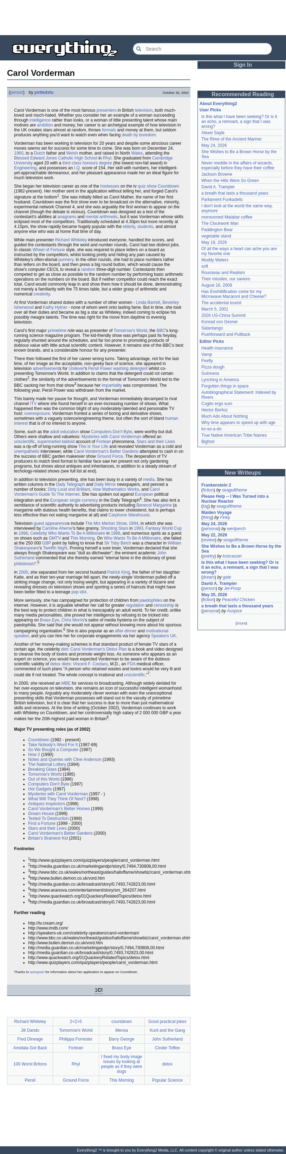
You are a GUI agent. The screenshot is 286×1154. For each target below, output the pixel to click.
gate (227, 577)
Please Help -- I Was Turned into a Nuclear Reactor (234, 499)
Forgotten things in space (225, 386)
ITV (33, 403)
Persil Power (100, 368)
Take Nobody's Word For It (53, 744)
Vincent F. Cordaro (90, 663)
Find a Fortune (42, 823)
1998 (23, 533)
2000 (23, 572)
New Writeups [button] (243, 473)
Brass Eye (49, 620)
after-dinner (125, 630)
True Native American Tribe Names (234, 435)
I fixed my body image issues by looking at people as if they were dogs (121, 1064)
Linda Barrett (148, 302)
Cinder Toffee (167, 1047)
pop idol (78, 591)
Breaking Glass (42, 769)
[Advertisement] (143, 17)
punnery (65, 259)
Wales (137, 153)
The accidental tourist (221, 302)
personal (211, 528)
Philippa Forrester (76, 1039)
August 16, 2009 (216, 285)
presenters (107, 110)
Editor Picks (212, 341)
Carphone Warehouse (129, 515)
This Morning (82, 538)
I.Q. (77, 167)
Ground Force (110, 456)
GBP (46, 543)
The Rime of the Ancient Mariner (231, 139)
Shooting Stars (114, 528)
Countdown (168, 186)
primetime (57, 330)
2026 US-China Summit (223, 315)
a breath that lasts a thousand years (234, 193)
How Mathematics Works (115, 489)
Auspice (234, 610)
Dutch (39, 153)
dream (209, 577)
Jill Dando (30, 1030)
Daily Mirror (105, 484)
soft (204, 266)
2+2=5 (76, 1021)
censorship (164, 605)
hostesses (109, 186)
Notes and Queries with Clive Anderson (65, 759)
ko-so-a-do (211, 428)
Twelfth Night (55, 548)
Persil (30, 1080)
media (149, 479)
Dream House (41, 813)
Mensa (121, 1030)
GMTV (55, 538)
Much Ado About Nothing (224, 416)
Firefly (207, 360)
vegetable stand (216, 236)
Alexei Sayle (213, 132)
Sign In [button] (243, 65)
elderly (129, 226)
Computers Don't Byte (111, 431)
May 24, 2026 (214, 145)
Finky (225, 517)
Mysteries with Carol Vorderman (111, 436)
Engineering (25, 167)
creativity (41, 294)
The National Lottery (47, 764)
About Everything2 (218, 103)
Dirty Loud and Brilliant (69, 489)
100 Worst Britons (30, 1064)
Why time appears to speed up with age (238, 422)
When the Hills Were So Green (230, 180)
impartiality (112, 385)
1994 (133, 523)
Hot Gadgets (40, 789)
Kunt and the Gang (167, 1030)
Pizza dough (213, 367)
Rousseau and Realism (223, 272)
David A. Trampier (218, 186)
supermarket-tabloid (55, 441)
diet (64, 649)
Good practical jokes (167, 1021)
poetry (208, 556)
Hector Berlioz (214, 410)
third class (71, 163)
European (144, 494)
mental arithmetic (102, 216)
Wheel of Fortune (49, 249)
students (145, 226)
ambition (45, 125)
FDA (131, 663)
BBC (161, 330)
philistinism (24, 563)
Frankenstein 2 (216, 485)
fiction (208, 490)
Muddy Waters (214, 259)
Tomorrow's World (130, 330)
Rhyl (107, 158)
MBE (66, 683)
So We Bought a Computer (53, 749)
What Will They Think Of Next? (57, 798)
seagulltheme (234, 490)
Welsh (72, 153)
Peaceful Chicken (238, 599)
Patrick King (119, 572)
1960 (19, 153)
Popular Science (167, 1080)
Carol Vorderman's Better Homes (59, 808)
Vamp (206, 354)
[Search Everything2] (202, 49)
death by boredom (139, 134)
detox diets (60, 663)
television (143, 110)
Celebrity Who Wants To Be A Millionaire (67, 533)
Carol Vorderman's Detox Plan (98, 649)
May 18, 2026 (214, 242)
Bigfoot (207, 441)
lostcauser (232, 556)
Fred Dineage (30, 1039)
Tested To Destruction (48, 818)
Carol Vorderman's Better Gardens (106, 451)
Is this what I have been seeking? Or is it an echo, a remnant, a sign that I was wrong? (239, 121)
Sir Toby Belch (117, 543)
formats (109, 130)
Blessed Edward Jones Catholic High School (55, 158)
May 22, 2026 (214, 535)
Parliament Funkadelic (222, 199)
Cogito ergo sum (216, 403)
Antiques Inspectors (46, 803)
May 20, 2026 (214, 594)
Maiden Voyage (216, 512)
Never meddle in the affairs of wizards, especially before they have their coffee (237, 165)
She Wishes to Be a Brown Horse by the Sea (241, 549)
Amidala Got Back (30, 1047)
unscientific (24, 441)
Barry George (121, 1039)
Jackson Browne (216, 174)
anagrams (67, 216)
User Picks (210, 109)
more (241, 623)
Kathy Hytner (55, 307)
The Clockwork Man (220, 223)
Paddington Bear (217, 229)
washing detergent (130, 368)
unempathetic (26, 451)
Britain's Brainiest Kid (48, 838)
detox (167, 1064)
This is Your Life (93, 446)
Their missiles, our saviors (225, 278)
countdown (121, 1021)
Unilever (76, 368)
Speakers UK (163, 635)
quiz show (147, 186)
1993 (138, 528)
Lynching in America (220, 379)
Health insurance (217, 348)
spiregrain (37, 972)
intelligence (40, 120)
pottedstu (44, 92)
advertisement (46, 368)
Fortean (103, 441)
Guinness (210, 373)
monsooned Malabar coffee (226, 217)
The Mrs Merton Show (105, 523)
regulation (135, 605)
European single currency (74, 500)
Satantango (212, 328)
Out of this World (43, 779)
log (205, 506)
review (209, 539)
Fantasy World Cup (163, 528)
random (88, 269)
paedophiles (150, 600)
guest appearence (50, 523)
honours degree (97, 163)
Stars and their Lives (156, 441)
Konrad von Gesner (219, 321)
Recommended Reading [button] (243, 94)
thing (207, 517)
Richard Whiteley (71, 239)
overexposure (37, 413)
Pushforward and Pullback (225, 334)
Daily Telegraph (70, 484)
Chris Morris (72, 620)
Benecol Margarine (154, 505)
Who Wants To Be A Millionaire (132, 538)
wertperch (236, 528)
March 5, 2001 (214, 309)
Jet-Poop (232, 588)
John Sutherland (167, 1039)
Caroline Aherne (57, 528)
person (16, 92)
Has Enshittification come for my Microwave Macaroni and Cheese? (233, 294)
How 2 (34, 754)
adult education (64, 431)
